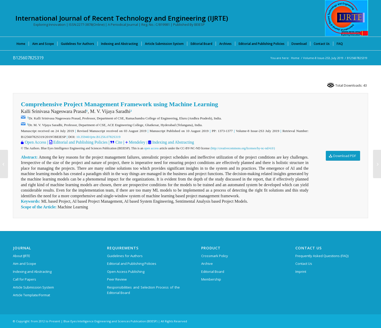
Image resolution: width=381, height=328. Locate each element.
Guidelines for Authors (125, 255)
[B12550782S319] (4, 164)
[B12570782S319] (377, 164)
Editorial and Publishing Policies (80, 142)
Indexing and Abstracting (172, 142)
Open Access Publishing (125, 271)
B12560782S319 (28, 58)
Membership (211, 279)
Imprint (300, 271)
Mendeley (136, 142)
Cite (118, 142)
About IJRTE (21, 255)
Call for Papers (24, 279)
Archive (207, 263)
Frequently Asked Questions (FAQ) (321, 255)
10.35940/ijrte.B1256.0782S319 (98, 137)
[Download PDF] (343, 156)
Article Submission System (33, 287)
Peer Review (117, 279)
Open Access (35, 142)
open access (151, 148)
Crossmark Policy (214, 255)
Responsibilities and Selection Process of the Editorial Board (143, 290)
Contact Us (303, 263)
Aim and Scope (24, 263)
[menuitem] (21, 43)
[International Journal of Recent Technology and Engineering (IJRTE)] (346, 18)
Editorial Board (212, 271)
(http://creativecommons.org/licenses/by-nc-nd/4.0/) (242, 148)
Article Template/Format (31, 295)
